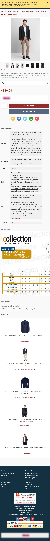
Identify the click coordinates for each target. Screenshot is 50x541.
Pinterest (37, 118)
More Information (18, 5)
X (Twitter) (25, 119)
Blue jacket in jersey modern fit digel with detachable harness (25, 420)
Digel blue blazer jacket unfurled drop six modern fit (25, 364)
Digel (4, 69)
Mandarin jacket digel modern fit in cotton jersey (24, 448)
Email (13, 118)
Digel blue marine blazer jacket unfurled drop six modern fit (25, 392)
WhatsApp (31, 118)
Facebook (19, 118)
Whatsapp (16, 218)
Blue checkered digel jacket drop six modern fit (25, 335)
